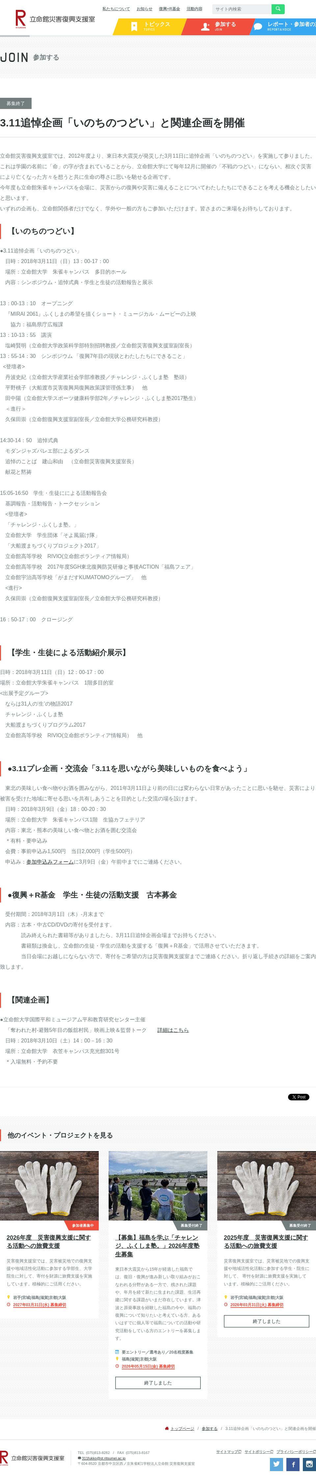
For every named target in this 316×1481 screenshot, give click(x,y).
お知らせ (144, 9)
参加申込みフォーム (50, 862)
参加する (210, 1428)
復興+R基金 (169, 9)
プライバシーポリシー (294, 1452)
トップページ (182, 1428)
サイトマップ (227, 1452)
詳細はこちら (173, 1030)
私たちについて (116, 9)
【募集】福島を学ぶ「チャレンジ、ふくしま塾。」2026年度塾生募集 (157, 1245)
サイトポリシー (257, 1452)
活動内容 (194, 9)
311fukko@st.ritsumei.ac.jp (103, 1458)
